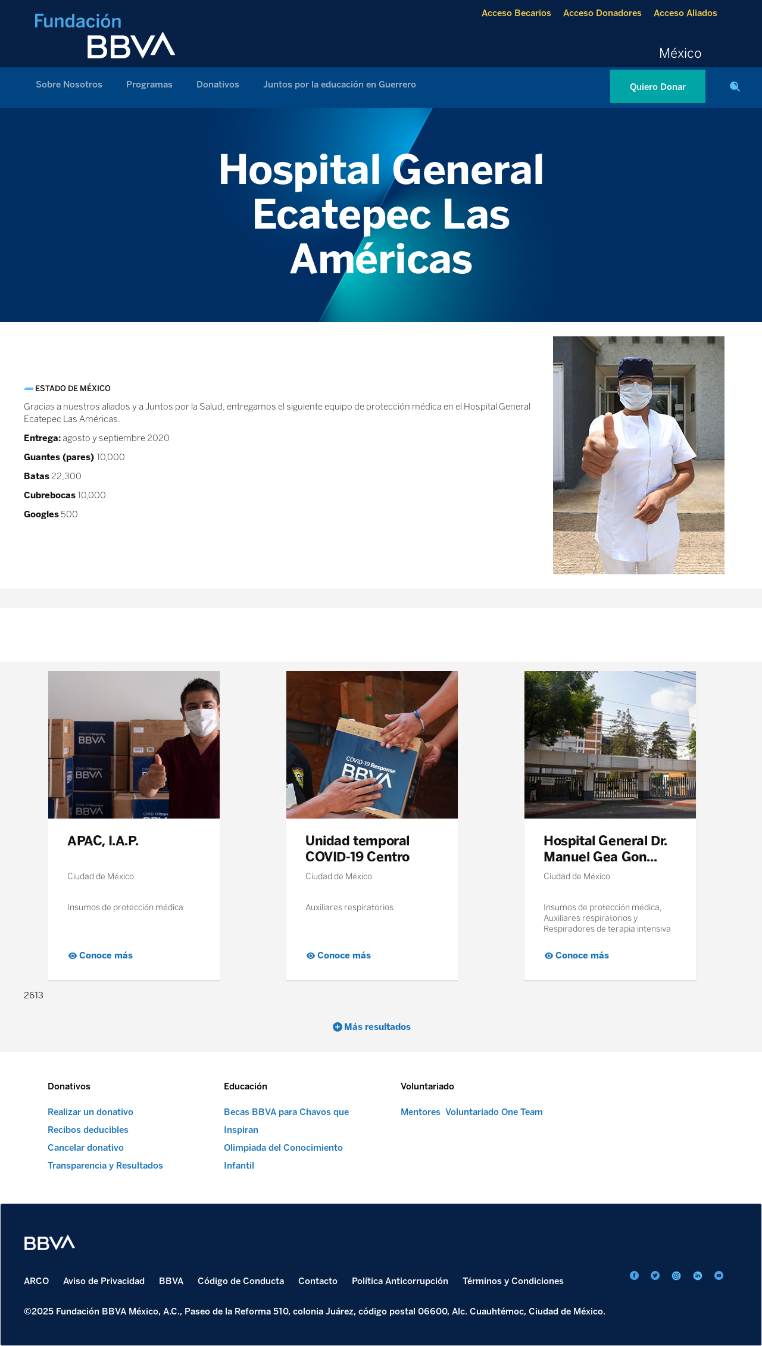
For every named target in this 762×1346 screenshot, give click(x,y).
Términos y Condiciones (513, 1281)
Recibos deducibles (88, 1130)
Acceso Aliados (685, 13)
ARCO (36, 1281)
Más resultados (377, 1027)
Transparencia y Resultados (105, 1165)
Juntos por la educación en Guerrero (339, 84)
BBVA (171, 1281)
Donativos (217, 84)
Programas (149, 84)
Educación (245, 1086)
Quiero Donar (658, 87)
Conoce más (106, 955)
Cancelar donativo (86, 1147)
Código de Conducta (241, 1281)
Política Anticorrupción (400, 1281)
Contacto (318, 1281)
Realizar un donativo (90, 1112)
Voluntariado (427, 1086)
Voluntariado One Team (494, 1112)
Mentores (421, 1112)
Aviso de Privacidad (104, 1281)
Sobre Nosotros (69, 84)
